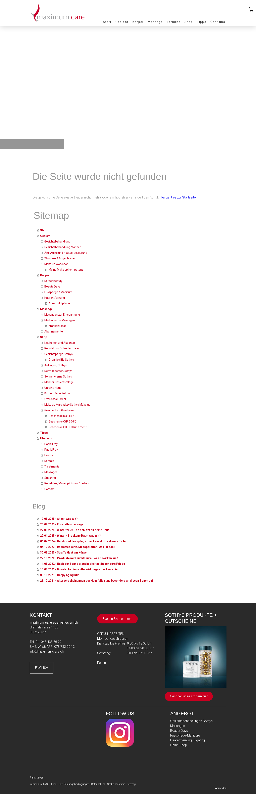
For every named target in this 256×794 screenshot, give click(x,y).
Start (107, 22)
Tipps (201, 22)
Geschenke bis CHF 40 (62, 415)
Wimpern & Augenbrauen (60, 258)
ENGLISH (41, 668)
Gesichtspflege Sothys (58, 354)
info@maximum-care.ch (47, 651)
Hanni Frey (51, 444)
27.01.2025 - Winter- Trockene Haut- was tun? (70, 535)
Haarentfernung (54, 297)
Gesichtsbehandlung (57, 241)
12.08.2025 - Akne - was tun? (59, 518)
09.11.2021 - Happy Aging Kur (59, 575)
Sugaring (50, 477)
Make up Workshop (56, 264)
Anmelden (220, 788)
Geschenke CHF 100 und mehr (68, 427)
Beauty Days (52, 286)
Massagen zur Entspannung (62, 314)
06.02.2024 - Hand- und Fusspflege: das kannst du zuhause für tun (83, 541)
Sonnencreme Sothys (58, 376)
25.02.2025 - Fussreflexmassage (61, 524)
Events (48, 455)
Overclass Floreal (55, 399)
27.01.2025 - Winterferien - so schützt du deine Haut (74, 530)
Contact (49, 489)
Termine (174, 22)
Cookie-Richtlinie (116, 784)
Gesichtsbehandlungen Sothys (191, 721)
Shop (189, 22)
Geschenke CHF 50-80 (62, 421)
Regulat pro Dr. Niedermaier (61, 348)
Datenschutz (98, 784)
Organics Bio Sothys (61, 359)
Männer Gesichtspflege (59, 382)
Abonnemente (53, 331)
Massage (155, 22)
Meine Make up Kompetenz (66, 269)
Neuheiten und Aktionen (59, 342)
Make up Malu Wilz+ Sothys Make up (67, 404)
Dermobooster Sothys (58, 370)
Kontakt (49, 460)
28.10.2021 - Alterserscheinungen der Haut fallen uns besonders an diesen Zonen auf (96, 580)
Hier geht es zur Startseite (178, 197)
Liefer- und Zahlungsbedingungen (70, 784)
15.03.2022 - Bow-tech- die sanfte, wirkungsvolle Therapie (78, 569)
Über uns (217, 22)
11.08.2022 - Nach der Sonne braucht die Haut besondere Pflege (82, 563)
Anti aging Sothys (55, 365)
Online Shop (178, 745)
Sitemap (131, 784)
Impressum (36, 784)
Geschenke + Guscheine (59, 410)
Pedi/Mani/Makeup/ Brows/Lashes (66, 483)
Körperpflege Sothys (57, 393)
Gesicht (122, 22)
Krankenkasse (57, 325)
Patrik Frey (51, 449)
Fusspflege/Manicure (185, 735)
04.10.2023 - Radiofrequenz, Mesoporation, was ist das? (77, 546)
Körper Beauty (53, 280)
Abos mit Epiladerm (61, 303)
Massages (50, 472)
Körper (138, 22)
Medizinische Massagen (59, 320)
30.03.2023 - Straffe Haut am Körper (64, 552)
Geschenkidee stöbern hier (189, 696)
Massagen (177, 726)
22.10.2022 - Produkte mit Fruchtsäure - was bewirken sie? (79, 558)
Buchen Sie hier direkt (117, 619)
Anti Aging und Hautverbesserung (65, 252)
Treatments (51, 466)
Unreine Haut (52, 387)
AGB (46, 784)
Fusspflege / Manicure (58, 292)
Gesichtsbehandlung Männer (62, 247)
